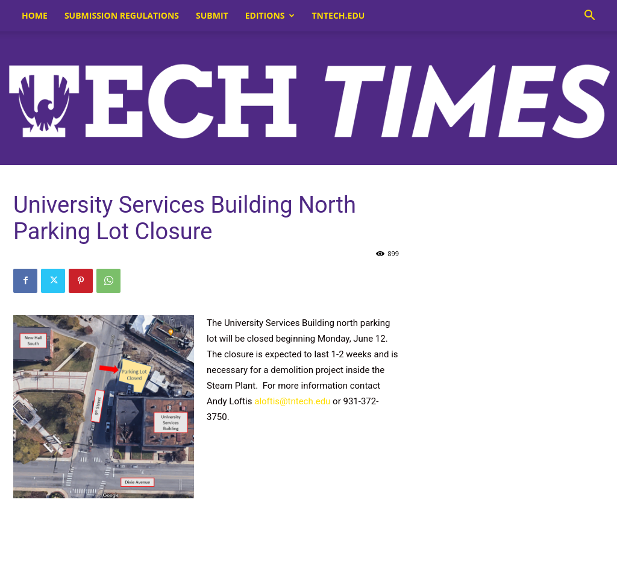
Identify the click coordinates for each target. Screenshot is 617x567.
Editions (270, 15)
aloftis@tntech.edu (292, 401)
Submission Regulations (121, 15)
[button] (589, 16)
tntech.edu (338, 15)
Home (35, 15)
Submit (212, 15)
